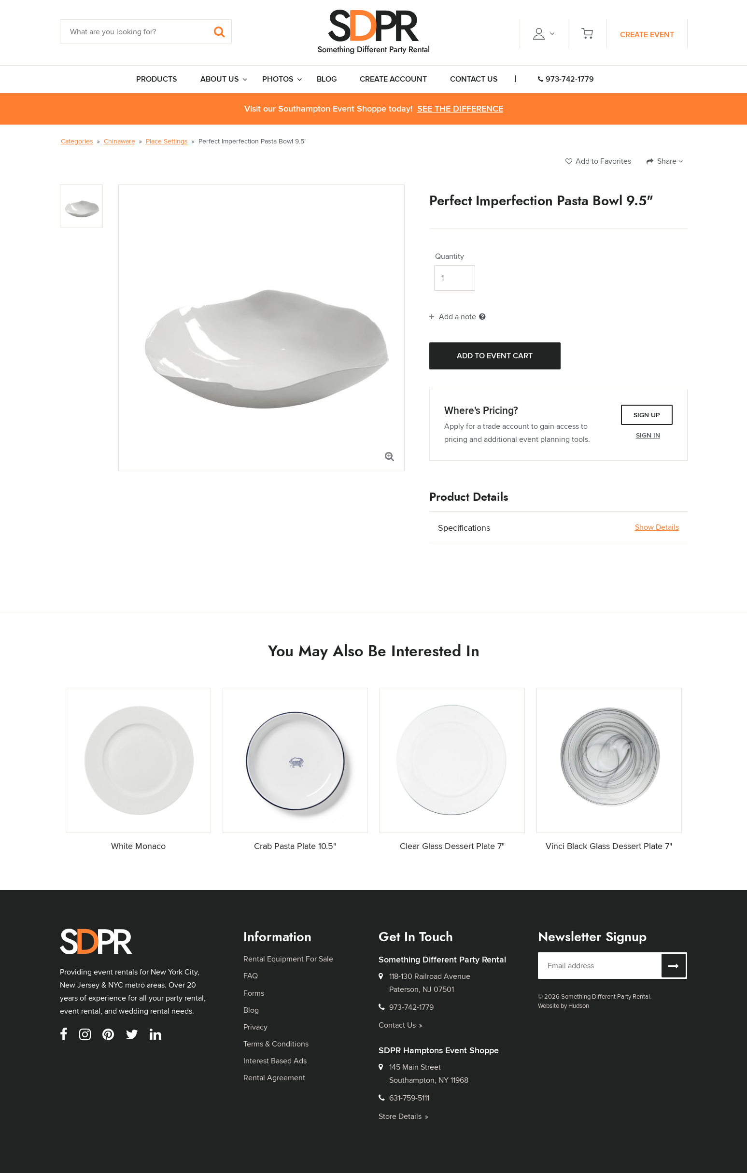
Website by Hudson (563, 1005)
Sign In (648, 435)
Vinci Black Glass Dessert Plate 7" (609, 846)
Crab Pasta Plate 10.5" (295, 846)
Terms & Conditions (276, 1043)
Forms (253, 993)
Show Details (657, 527)
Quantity (449, 256)
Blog (251, 1010)
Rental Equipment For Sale (288, 958)
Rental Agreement (274, 1077)
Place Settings (167, 141)
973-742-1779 (566, 79)
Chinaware (119, 141)
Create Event (647, 34)
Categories (77, 141)
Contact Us (401, 1025)
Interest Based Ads (275, 1060)
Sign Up (647, 415)
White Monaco (138, 846)
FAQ (250, 975)
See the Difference (460, 109)
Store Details (403, 1116)
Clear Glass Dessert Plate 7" (452, 846)
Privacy (255, 1026)
